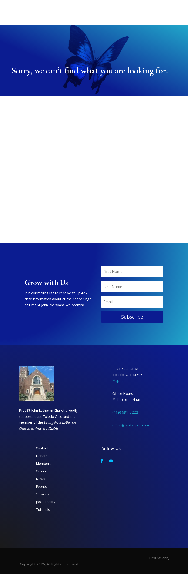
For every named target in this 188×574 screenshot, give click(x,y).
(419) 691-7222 (125, 412)
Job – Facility (45, 501)
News (40, 478)
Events (41, 486)
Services (42, 494)
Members (43, 463)
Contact (42, 448)
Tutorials (43, 509)
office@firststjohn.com (130, 425)
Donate (42, 455)
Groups (42, 471)
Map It (117, 380)
